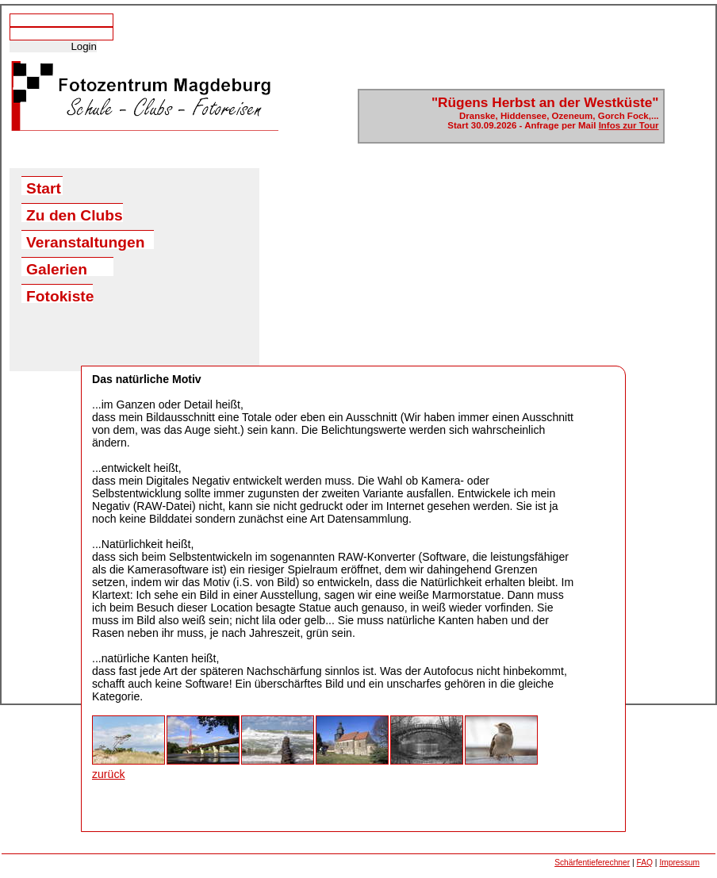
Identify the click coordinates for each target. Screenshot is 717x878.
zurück (108, 774)
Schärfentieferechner (592, 862)
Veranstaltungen (85, 241)
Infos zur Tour (629, 125)
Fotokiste (59, 295)
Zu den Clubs (74, 214)
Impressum (679, 862)
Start (43, 187)
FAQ (645, 862)
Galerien (56, 268)
